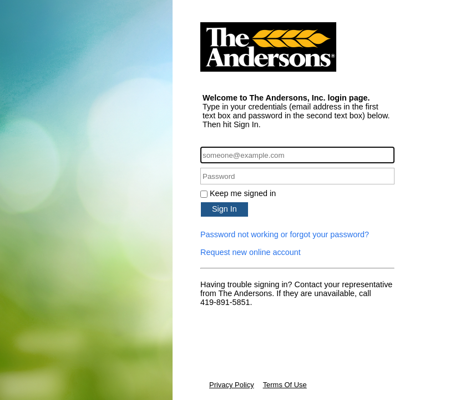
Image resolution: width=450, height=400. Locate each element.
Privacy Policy (231, 385)
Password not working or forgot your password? (284, 234)
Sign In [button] (224, 208)
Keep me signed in (243, 193)
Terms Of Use (285, 385)
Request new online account (250, 252)
